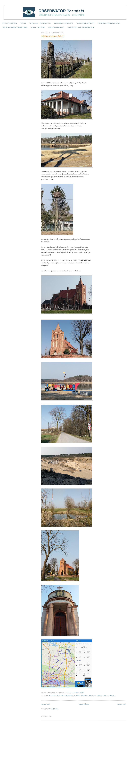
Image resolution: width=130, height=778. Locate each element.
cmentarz (60, 695)
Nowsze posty (45, 704)
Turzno (100, 695)
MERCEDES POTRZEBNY (63, 23)
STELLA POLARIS (38, 27)
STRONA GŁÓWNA (10, 23)
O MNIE (23, 23)
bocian (52, 695)
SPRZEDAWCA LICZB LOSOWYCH (81, 27)
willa (106, 695)
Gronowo (69, 695)
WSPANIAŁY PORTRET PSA (40, 23)
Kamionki (84, 695)
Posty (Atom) (53, 709)
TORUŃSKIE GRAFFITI (85, 23)
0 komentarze (78, 692)
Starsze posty (121, 704)
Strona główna (83, 704)
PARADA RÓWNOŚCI (56, 27)
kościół (92, 695)
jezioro (77, 695)
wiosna (112, 695)
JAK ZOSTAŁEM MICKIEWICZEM (15, 27)
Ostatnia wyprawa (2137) (52, 36)
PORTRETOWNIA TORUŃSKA (109, 23)
